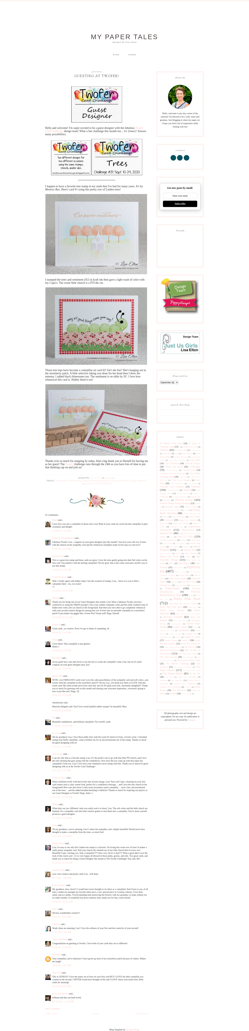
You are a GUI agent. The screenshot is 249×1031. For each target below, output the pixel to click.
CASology (194, 466)
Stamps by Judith (192, 637)
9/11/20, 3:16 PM (61, 747)
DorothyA (56, 954)
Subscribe (180, 203)
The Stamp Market (173, 673)
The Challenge (188, 657)
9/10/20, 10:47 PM (62, 726)
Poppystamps (172, 588)
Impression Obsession (68, 480)
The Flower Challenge (177, 663)
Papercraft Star (178, 567)
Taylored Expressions (169, 650)
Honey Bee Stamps (181, 523)
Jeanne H (56, 624)
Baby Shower (187, 453)
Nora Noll (56, 973)
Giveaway (168, 520)
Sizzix (195, 627)
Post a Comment (52, 1009)
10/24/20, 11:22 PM (63, 1001)
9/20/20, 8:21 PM (61, 917)
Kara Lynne (57, 754)
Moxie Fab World (169, 556)
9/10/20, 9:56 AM (61, 570)
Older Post (51, 1013)
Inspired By (166, 533)
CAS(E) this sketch (174, 467)
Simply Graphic (180, 627)
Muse (188, 557)
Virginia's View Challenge (170, 687)
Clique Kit (183, 477)
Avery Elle (166, 453)
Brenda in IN (58, 556)
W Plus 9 (188, 687)
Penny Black (184, 575)
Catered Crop (188, 470)
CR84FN (187, 490)
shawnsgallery (176, 624)
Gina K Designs (178, 517)
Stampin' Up (191, 634)
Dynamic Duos (172, 507)
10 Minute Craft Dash (171, 443)
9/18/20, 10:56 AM (62, 902)
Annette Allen (58, 870)
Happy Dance (58, 843)
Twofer (69, 464)
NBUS (171, 563)
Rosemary (56, 658)
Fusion (165, 517)
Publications (192, 607)
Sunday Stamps (171, 640)
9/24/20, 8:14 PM (61, 947)
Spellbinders (184, 630)
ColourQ (195, 486)
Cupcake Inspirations (179, 497)
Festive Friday (191, 507)
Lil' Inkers (174, 547)
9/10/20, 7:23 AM (61, 531)
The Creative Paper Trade (188, 660)
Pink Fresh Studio (177, 578)
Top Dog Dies (177, 680)
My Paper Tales (124, 37)
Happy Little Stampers (188, 520)
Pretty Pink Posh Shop (171, 607)
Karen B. (56, 924)
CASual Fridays (172, 470)
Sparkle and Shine (167, 630)
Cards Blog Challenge (177, 460)
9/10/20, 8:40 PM (61, 710)
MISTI (178, 553)
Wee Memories (179, 690)
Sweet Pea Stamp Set (190, 643)
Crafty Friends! (183, 493)
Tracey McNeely (59, 939)
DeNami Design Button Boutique (175, 503)
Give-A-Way (194, 517)
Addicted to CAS (190, 447)
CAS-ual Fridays (192, 463)
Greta (54, 825)
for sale (186, 510)
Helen (54, 640)
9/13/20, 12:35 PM (62, 797)
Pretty (191, 595)
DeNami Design (184, 499)
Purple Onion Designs (172, 610)
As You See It (195, 450)
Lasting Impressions (168, 540)
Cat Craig (56, 733)
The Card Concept (168, 657)
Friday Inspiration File (191, 513)
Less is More (167, 543)
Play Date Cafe (188, 582)
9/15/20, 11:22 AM (62, 863)
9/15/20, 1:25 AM (61, 836)
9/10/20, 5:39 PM (61, 669)
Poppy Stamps (195, 585)
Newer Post (141, 1013)
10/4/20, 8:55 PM (61, 986)
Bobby (55, 804)
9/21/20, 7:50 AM (61, 932)
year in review (186, 694)
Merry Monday (165, 553)
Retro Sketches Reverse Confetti (188, 614)
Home (116, 54)
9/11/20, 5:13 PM (61, 770)
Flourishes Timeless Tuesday (170, 510)
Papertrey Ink (106, 480)
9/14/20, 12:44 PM (62, 818)
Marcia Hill (57, 676)
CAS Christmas (172, 463)
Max (178, 550)
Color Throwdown (177, 483)
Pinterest (174, 582)
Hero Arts (164, 523)
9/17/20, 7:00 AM (61, 878)
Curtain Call (195, 497)
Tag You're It (190, 647)
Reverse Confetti (172, 616)
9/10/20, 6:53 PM (61, 695)
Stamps (178, 637)
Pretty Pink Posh (125, 480)
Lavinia (183, 540)
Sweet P (185, 640)
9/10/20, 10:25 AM (62, 591)
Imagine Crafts (177, 527)
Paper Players (184, 563)
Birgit (54, 520)
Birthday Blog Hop (181, 457)
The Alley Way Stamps (187, 654)
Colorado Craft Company (172, 487)
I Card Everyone (59, 577)
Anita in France (59, 778)
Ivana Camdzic (59, 885)
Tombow (163, 680)
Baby (176, 453)
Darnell (55, 598)
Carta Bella (195, 460)
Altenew (164, 449)
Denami (167, 500)
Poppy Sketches (181, 585)
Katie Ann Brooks (60, 993)
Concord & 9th (173, 490)
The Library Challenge (183, 667)
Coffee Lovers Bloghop (181, 480)
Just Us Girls (185, 536)
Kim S (55, 909)
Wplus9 (173, 693)
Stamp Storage (175, 634)
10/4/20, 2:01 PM (61, 965)
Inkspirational (188, 530)
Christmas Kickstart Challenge (172, 473)
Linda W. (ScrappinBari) (63, 538)
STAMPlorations (166, 637)
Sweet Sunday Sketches (172, 647)
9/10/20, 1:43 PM (61, 632)
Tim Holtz (169, 677)
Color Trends (192, 483)
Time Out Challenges (187, 677)
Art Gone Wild (181, 450)
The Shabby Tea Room (191, 670)
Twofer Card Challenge (99, 483)
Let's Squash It (180, 543)
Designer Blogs (133, 1029)
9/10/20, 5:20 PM (61, 650)
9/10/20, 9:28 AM (61, 549)
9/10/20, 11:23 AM (62, 617)
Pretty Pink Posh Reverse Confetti (183, 604)
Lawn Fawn (195, 540)
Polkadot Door (166, 585)
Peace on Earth (180, 572)
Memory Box (89, 480)
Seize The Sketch (180, 620)
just (171, 537)
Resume (132, 54)
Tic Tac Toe (194, 673)
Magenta (186, 547)
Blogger (191, 720)
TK (53, 718)
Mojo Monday (191, 553)
